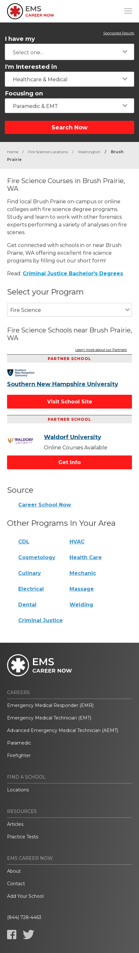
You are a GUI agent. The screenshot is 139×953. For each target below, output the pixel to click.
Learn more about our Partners (101, 350)
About (14, 871)
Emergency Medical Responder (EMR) (50, 705)
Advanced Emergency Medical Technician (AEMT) (62, 730)
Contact (16, 884)
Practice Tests (22, 837)
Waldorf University (72, 437)
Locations (18, 790)
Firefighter (19, 755)
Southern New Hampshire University (62, 384)
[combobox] (69, 52)
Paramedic (19, 743)
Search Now (69, 127)
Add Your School (25, 896)
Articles (15, 824)
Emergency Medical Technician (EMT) (49, 718)
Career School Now (44, 505)
